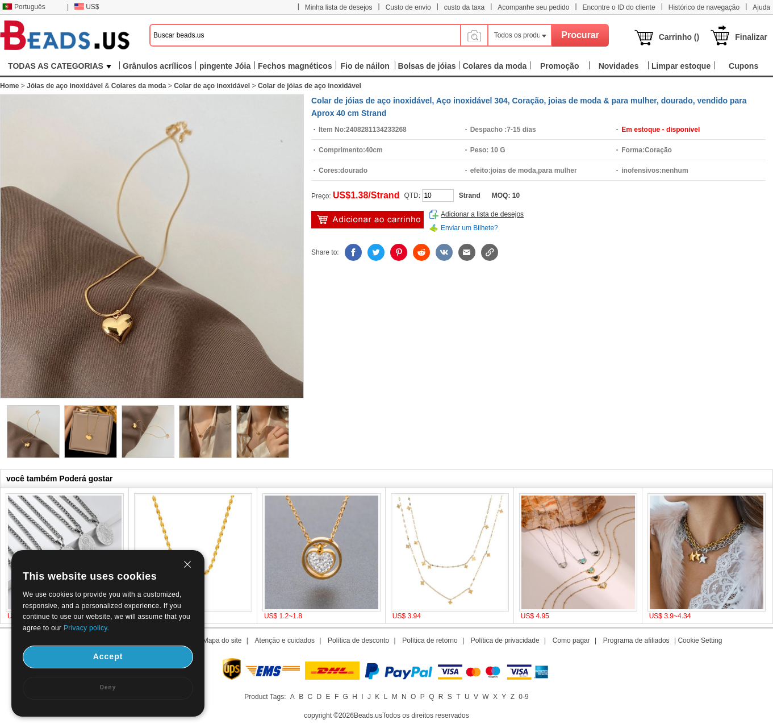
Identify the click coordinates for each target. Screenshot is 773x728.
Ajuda (761, 7)
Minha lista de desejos (339, 7)
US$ (86, 7)
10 (516, 195)
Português (23, 7)
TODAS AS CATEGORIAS (59, 65)
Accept (108, 656)
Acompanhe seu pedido (533, 7)
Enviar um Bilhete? (469, 228)
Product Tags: (265, 697)
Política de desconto (358, 640)
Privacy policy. (86, 628)
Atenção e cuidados (285, 640)
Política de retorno (429, 640)
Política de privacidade (505, 640)
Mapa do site (222, 640)
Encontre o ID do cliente (619, 7)
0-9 (523, 697)
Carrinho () (679, 36)
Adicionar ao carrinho (367, 219)
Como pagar (571, 640)
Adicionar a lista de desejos (482, 214)
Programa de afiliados (636, 640)
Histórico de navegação (703, 7)
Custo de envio (408, 7)
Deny (108, 687)
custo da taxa (464, 7)
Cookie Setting (700, 640)
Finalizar (751, 36)
